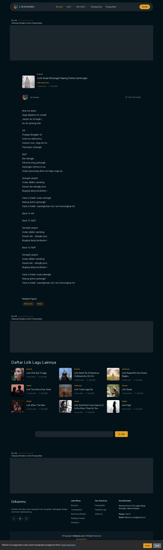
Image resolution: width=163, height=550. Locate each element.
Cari (121, 434)
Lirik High (126, 405)
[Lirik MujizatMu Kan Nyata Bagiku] (113, 374)
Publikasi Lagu (100, 510)
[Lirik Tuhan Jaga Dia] (65, 390)
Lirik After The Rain (35, 405)
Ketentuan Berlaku (78, 514)
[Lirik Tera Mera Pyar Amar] (17, 390)
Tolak (157, 546)
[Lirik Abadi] (113, 390)
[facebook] (20, 518)
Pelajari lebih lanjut (68, 545)
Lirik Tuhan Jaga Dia (83, 389)
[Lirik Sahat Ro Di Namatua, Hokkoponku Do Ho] (65, 374)
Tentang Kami (96, 7)
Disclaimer (75, 522)
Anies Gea (28, 304)
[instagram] (26, 518)
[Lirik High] (113, 406)
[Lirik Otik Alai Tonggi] (17, 374)
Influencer (99, 514)
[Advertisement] (81, 42)
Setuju (147, 546)
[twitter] (13, 518)
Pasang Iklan (111, 7)
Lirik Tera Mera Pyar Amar (38, 389)
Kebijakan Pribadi (78, 518)
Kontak (145, 7)
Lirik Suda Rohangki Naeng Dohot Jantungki (62, 78)
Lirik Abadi (127, 389)
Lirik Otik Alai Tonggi (36, 373)
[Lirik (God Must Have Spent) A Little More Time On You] (65, 406)
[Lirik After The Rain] (17, 406)
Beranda (59, 7)
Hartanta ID (83, 539)
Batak (39, 304)
